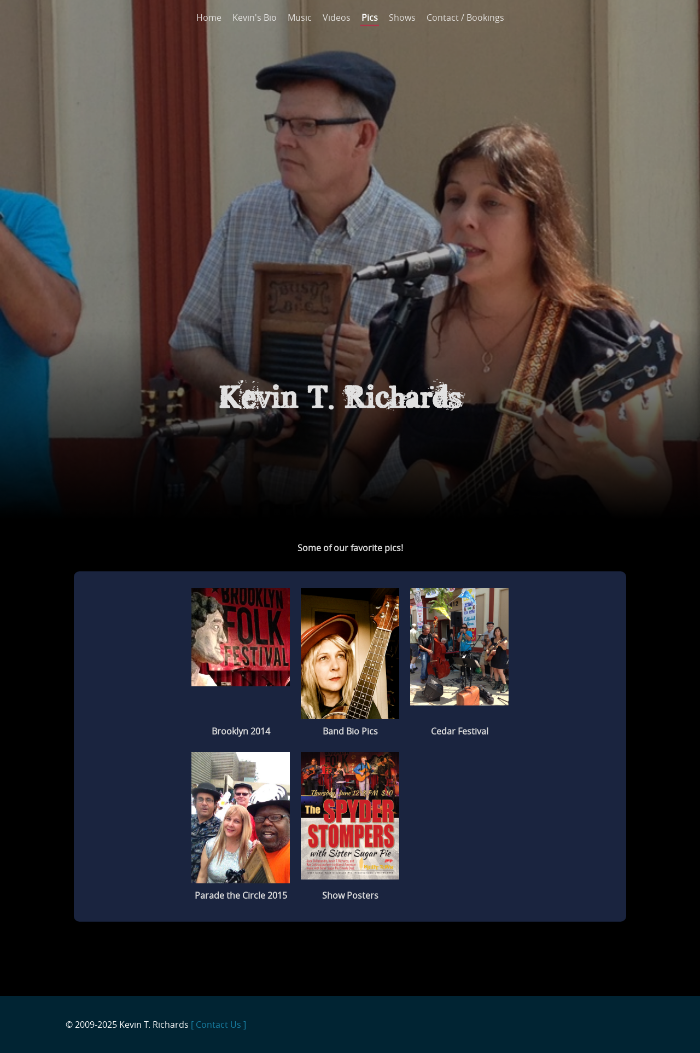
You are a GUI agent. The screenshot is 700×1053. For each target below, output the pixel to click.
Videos (337, 17)
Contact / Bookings (465, 17)
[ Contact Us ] (218, 1025)
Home (208, 17)
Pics (369, 17)
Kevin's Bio (254, 17)
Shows (402, 17)
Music (300, 17)
